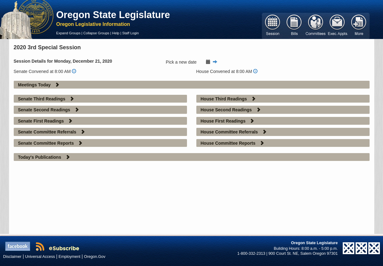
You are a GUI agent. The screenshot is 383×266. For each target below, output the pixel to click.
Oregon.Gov (95, 256)
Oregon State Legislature (113, 15)
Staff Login (130, 33)
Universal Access (40, 256)
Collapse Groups (96, 33)
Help (115, 33)
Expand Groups (68, 33)
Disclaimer (12, 256)
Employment (70, 256)
